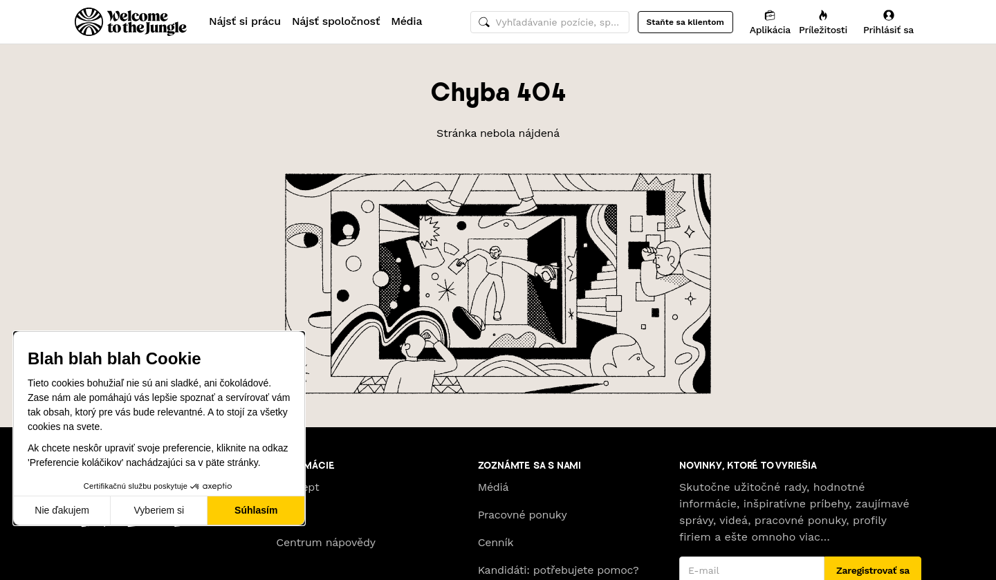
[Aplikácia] (770, 22)
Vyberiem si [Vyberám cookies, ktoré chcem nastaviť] (159, 510)
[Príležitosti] (823, 22)
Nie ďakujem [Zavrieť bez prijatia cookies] (62, 510)
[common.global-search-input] (549, 22)
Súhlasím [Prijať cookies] (255, 510)
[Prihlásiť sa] (888, 22)
